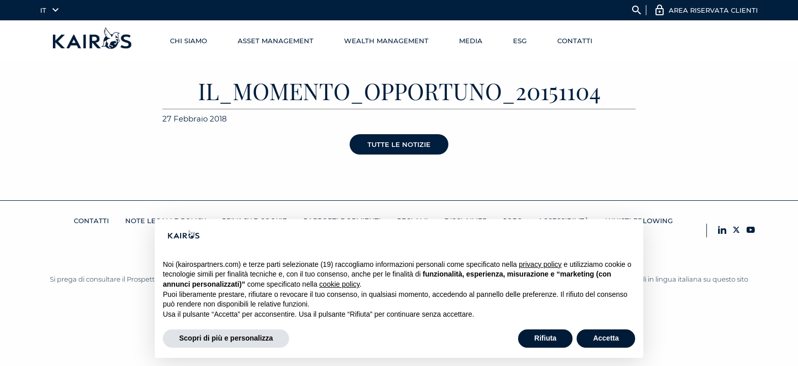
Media (470, 41)
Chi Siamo (188, 41)
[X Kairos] (736, 230)
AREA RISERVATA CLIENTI (713, 10)
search (637, 10)
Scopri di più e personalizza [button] (226, 338)
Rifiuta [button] (545, 338)
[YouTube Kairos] (751, 230)
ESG (520, 41)
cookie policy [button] (339, 284)
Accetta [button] (606, 338)
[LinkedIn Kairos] (722, 230)
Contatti (574, 41)
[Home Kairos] (93, 40)
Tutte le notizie (399, 144)
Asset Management (276, 41)
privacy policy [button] (540, 264)
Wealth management (386, 41)
